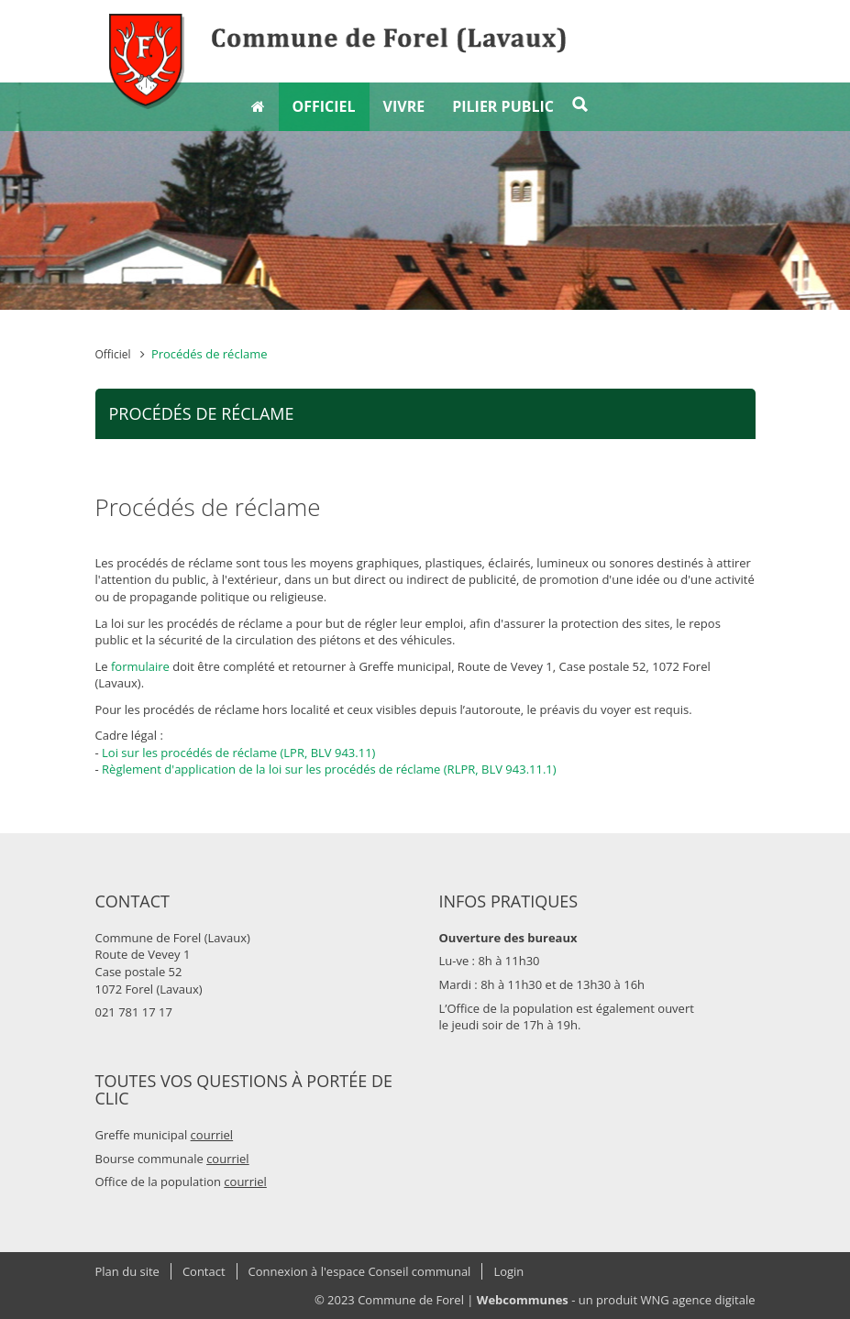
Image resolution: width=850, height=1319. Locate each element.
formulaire (140, 666)
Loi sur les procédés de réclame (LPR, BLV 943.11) (238, 752)
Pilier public (503, 106)
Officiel (324, 106)
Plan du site (127, 1271)
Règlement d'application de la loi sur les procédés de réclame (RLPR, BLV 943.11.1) (329, 769)
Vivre (404, 106)
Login (508, 1271)
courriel (212, 1135)
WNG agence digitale (697, 1300)
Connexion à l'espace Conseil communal (359, 1271)
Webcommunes (523, 1300)
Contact (204, 1271)
